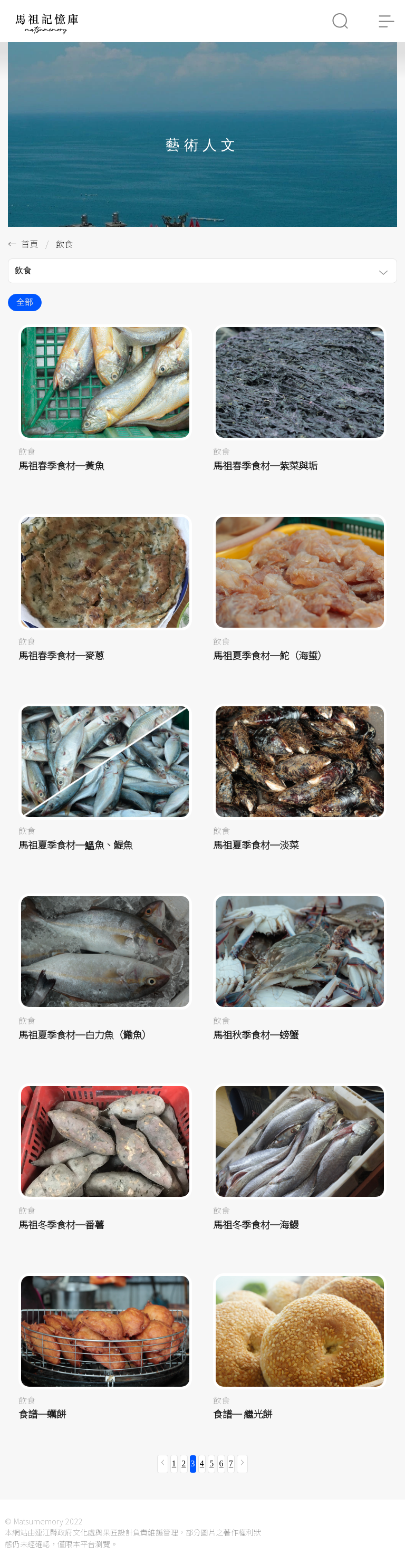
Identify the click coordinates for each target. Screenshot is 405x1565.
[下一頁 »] (242, 1464)
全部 (24, 301)
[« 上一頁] (163, 1464)
